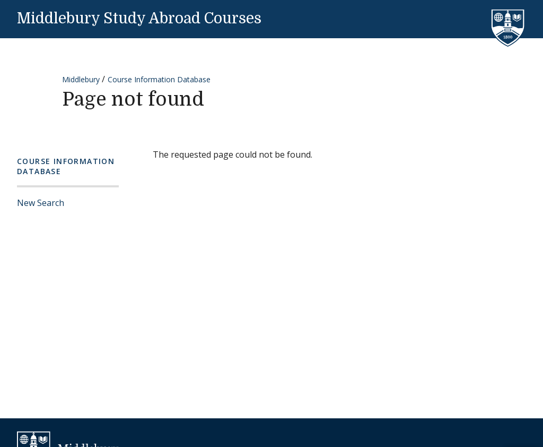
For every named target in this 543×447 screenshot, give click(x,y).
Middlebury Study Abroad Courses (139, 18)
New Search (40, 203)
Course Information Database (159, 79)
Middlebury (81, 79)
